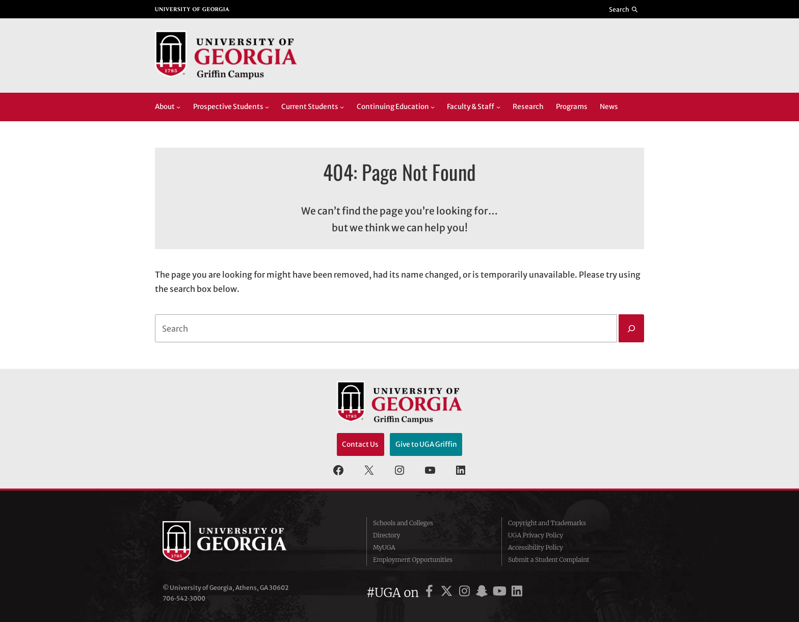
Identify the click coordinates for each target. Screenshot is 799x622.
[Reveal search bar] (624, 9)
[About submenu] (178, 107)
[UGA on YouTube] (501, 593)
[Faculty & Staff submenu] (498, 107)
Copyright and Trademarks (547, 523)
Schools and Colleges (403, 523)
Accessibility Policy (535, 547)
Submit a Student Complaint (548, 559)
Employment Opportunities (412, 559)
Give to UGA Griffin (426, 444)
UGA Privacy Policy (535, 535)
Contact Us (360, 444)
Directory (387, 535)
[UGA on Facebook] (431, 593)
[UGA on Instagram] (466, 593)
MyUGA (384, 547)
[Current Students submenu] (342, 107)
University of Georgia (239, 541)
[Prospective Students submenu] (267, 107)
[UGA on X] (448, 593)
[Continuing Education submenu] (433, 107)
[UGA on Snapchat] (483, 593)
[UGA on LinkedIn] (517, 593)
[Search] (631, 328)
